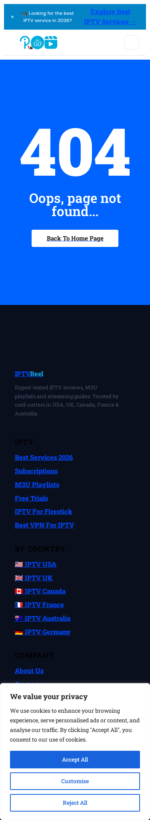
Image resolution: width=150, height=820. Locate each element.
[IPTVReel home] (38, 42)
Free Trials (31, 498)
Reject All (75, 802)
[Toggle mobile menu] (131, 42)
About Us (29, 670)
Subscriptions (36, 471)
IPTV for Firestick (43, 511)
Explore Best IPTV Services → (110, 16)
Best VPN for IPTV (44, 525)
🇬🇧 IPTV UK (34, 577)
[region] (75, 751)
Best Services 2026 (44, 457)
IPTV (29, 373)
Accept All (75, 759)
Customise (75, 781)
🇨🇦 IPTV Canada (40, 591)
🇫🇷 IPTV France (39, 604)
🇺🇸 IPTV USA (35, 564)
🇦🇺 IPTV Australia (42, 618)
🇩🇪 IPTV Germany (43, 632)
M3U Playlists (37, 484)
